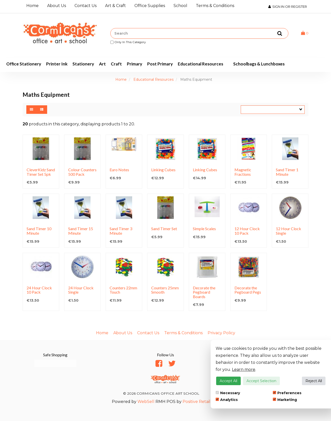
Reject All (313, 381)
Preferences (287, 393)
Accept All (228, 381)
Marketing (285, 399)
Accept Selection (261, 381)
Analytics (227, 399)
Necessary (228, 393)
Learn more (243, 369)
